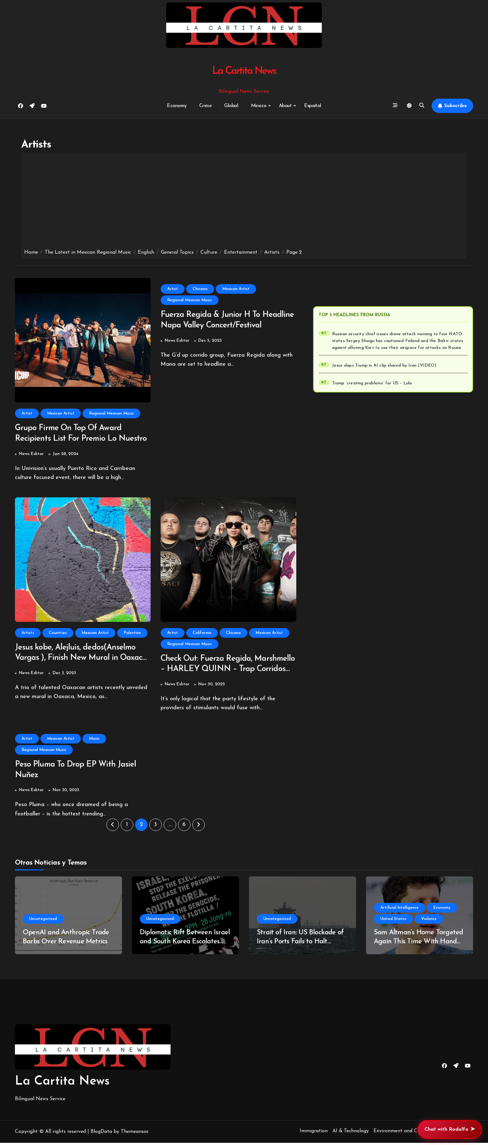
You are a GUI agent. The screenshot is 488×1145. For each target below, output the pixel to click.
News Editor (31, 455)
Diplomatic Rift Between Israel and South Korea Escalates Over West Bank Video (185, 943)
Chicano (200, 289)
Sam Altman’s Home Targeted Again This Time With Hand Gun (418, 943)
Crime (205, 105)
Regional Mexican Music (111, 413)
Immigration (314, 1133)
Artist (26, 413)
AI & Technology (350, 1133)
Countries (58, 633)
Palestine (132, 633)
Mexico (261, 105)
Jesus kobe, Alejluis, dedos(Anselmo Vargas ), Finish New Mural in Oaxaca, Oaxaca (78, 659)
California (202, 633)
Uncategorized (43, 921)
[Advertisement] (244, 202)
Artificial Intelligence (399, 910)
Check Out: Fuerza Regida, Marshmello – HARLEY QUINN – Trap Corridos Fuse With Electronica (225, 670)
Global (231, 105)
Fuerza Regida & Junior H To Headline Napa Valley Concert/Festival (212, 326)
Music (94, 740)
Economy (177, 105)
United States (393, 921)
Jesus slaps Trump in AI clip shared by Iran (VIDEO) (384, 365)
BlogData (101, 1133)
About (287, 105)
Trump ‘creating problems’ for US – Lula (372, 383)
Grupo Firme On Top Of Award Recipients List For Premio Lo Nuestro (70, 439)
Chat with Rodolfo (450, 1129)
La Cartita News (244, 71)
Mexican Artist (60, 413)
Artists (27, 633)
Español (312, 105)
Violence (429, 921)
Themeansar (134, 1133)
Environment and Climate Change (411, 1133)
